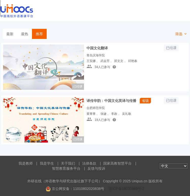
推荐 (39, 34)
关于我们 (68, 163)
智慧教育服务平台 (66, 168)
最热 (24, 34)
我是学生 (47, 163)
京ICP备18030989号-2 (126, 189)
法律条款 (89, 163)
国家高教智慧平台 (117, 163)
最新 (9, 34)
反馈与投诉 (96, 168)
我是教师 (26, 163)
